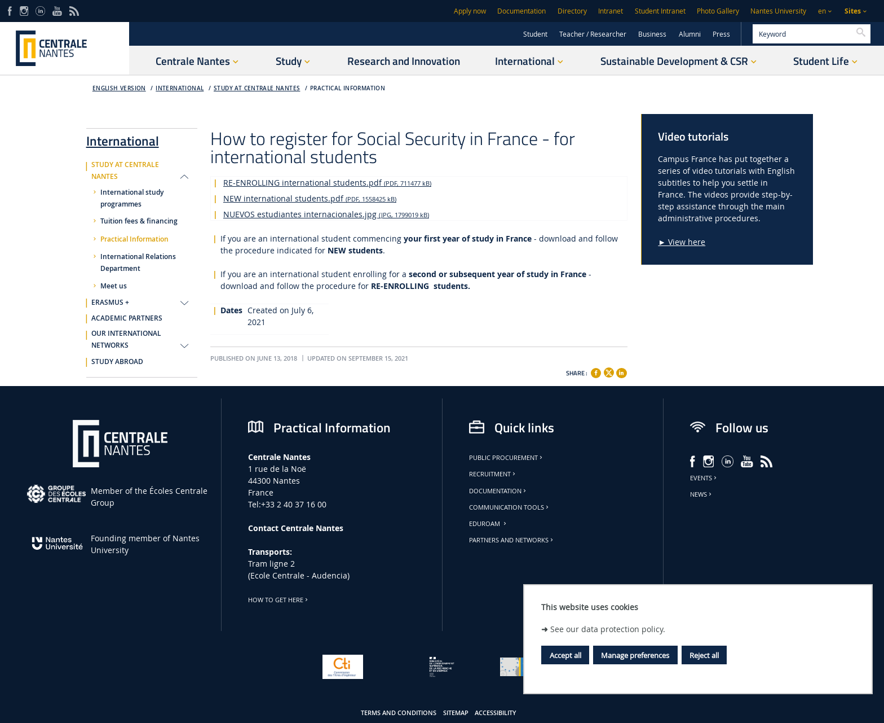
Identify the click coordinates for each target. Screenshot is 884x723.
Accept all (565, 655)
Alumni (690, 34)
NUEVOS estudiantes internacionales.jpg (326, 214)
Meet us (113, 286)
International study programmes (131, 198)
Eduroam (488, 524)
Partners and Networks (512, 540)
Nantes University (778, 11)
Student (535, 34)
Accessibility (495, 713)
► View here (681, 241)
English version (119, 88)
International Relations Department (138, 262)
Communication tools (509, 507)
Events (704, 478)
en (822, 11)
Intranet (610, 11)
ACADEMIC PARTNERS (126, 318)
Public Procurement (506, 458)
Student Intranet (660, 11)
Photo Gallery (718, 11)
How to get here (279, 600)
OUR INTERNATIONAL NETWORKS (126, 339)
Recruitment (493, 474)
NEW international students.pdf (309, 198)
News (701, 494)
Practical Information (347, 88)
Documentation (521, 11)
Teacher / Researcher (592, 34)
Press (721, 34)
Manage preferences (635, 655)
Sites (853, 11)
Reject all (704, 655)
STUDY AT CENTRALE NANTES (257, 88)
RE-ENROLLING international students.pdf (327, 182)
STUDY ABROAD (117, 361)
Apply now (470, 11)
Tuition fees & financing (139, 221)
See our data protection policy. (607, 629)
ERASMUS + (110, 302)
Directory (572, 11)
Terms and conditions (398, 713)
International (180, 88)
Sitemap (455, 713)
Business (652, 34)
